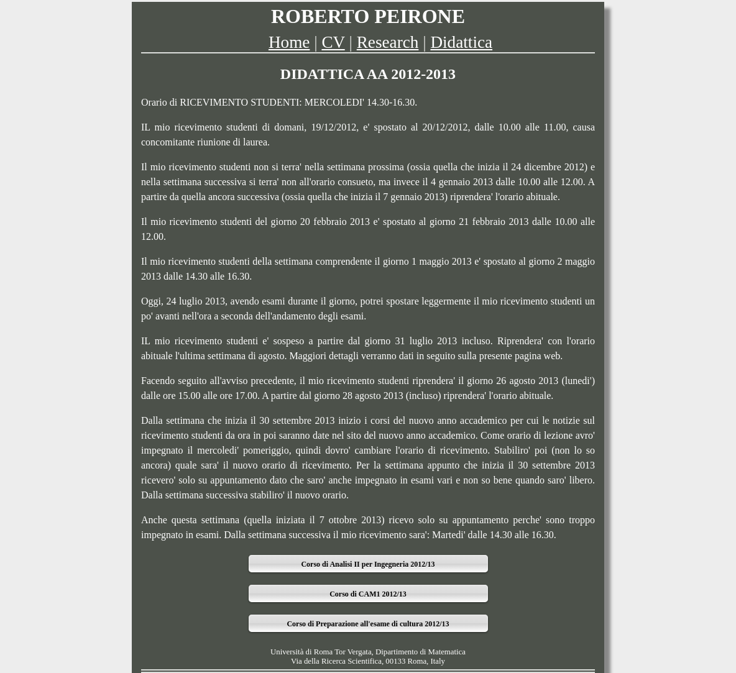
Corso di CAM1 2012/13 (368, 594)
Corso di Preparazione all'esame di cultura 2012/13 (368, 624)
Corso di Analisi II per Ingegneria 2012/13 (368, 564)
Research (388, 42)
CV (332, 42)
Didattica (461, 42)
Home (289, 42)
